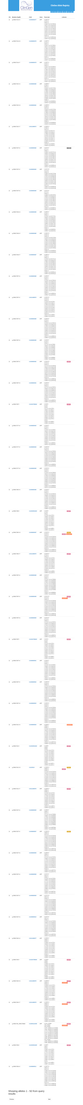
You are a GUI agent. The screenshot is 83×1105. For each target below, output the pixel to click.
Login (64, 11)
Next (49, 1099)
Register (60, 11)
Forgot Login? (70, 11)
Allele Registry (54, 11)
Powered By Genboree (67, 1104)
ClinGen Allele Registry (60, 5)
